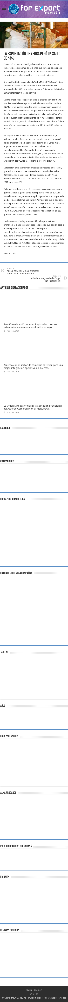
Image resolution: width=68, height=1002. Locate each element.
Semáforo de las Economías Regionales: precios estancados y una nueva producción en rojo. (30, 326)
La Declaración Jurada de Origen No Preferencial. (44, 278)
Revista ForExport (34, 990)
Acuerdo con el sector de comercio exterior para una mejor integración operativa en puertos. (33, 366)
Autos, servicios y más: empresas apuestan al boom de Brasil (23, 271)
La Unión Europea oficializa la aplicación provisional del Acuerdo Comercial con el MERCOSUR (33, 407)
